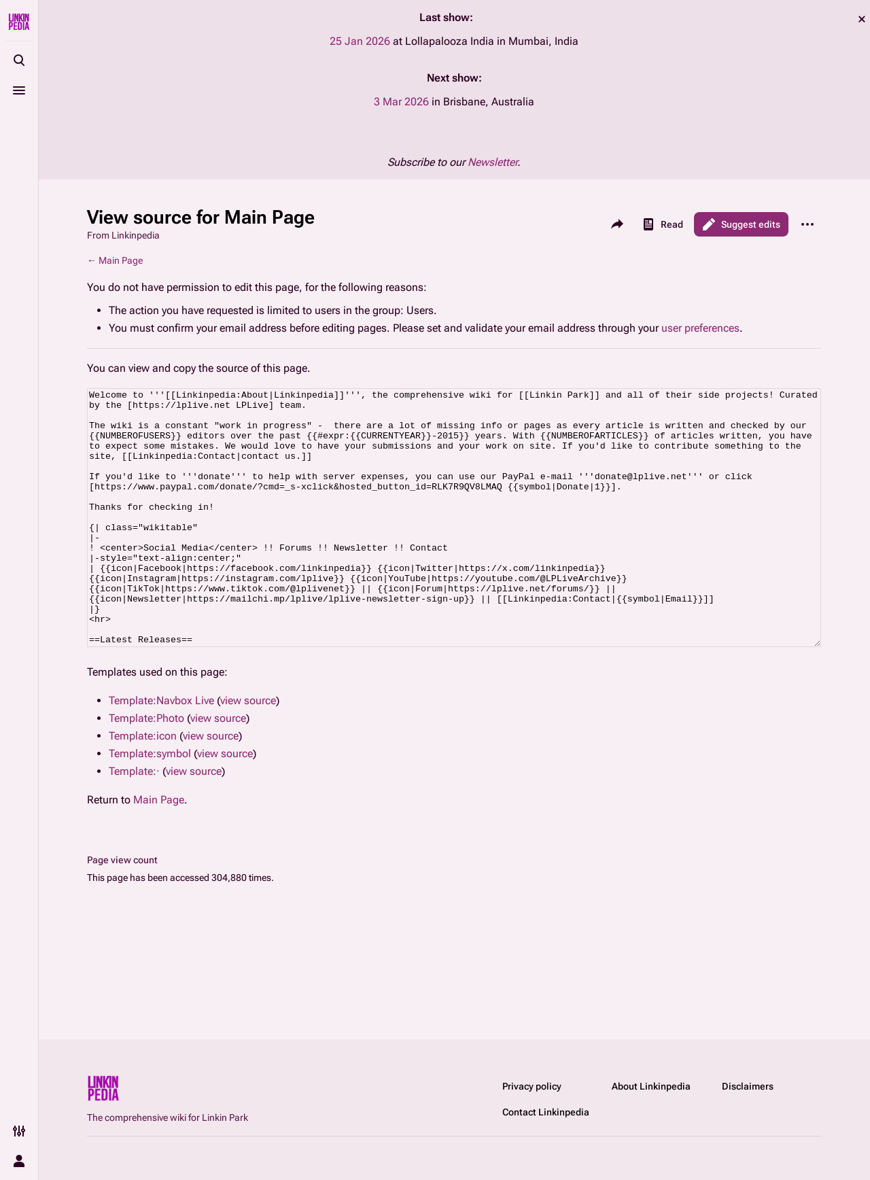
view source (248, 751)
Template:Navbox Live (161, 751)
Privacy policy (531, 1086)
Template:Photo (146, 769)
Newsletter (492, 162)
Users (420, 310)
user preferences (700, 328)
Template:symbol (150, 804)
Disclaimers (747, 1086)
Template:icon (143, 786)
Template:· (134, 822)
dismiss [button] (862, 19)
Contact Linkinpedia (545, 1112)
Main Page (121, 260)
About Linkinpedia (651, 1086)
